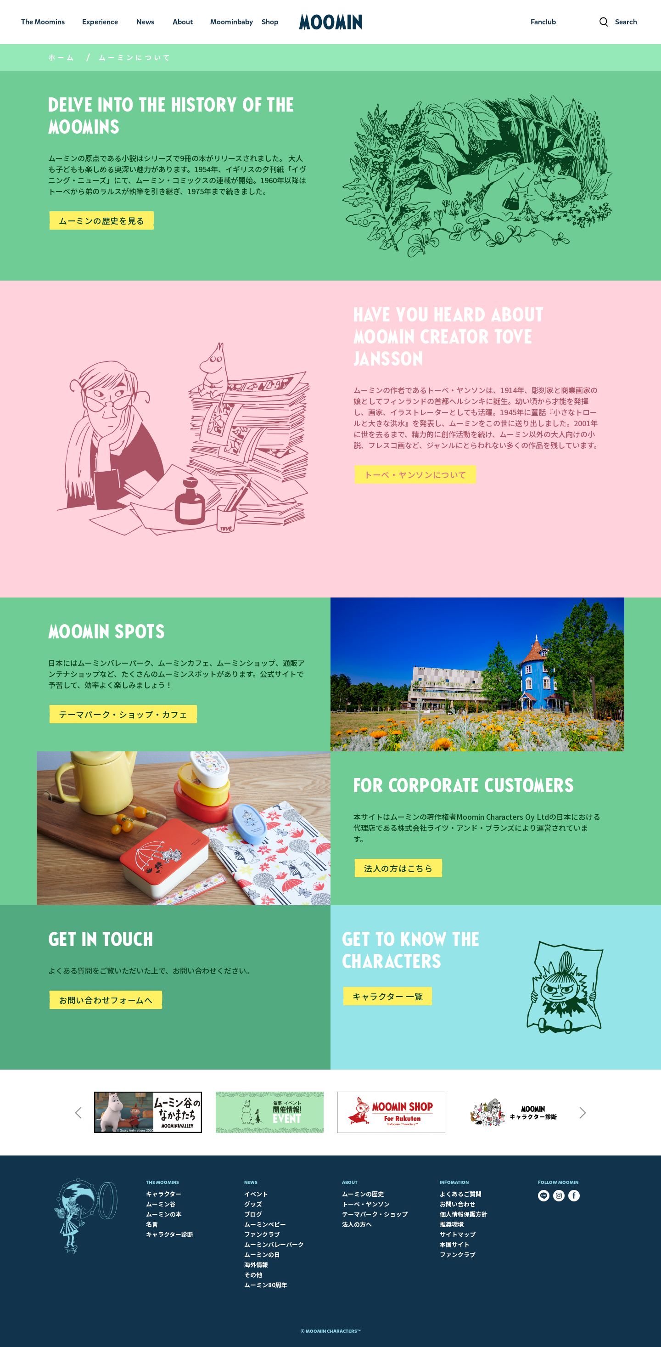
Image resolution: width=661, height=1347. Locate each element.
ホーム (62, 57)
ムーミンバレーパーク (274, 1244)
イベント (256, 1194)
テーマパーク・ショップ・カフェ (123, 714)
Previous (78, 1112)
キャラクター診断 (169, 1234)
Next (582, 1112)
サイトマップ (458, 1234)
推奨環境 (452, 1224)
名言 (152, 1224)
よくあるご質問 (461, 1194)
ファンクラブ (262, 1234)
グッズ (253, 1204)
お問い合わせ (458, 1204)
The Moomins (162, 1182)
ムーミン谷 (161, 1204)
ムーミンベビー (265, 1224)
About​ (350, 1182)
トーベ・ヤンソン (366, 1204)
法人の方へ (357, 1224)
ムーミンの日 (262, 1254)
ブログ (253, 1214)
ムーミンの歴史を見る (102, 220)
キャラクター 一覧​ (388, 996)
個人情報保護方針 (463, 1214)
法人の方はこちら (398, 868)
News (251, 1182)
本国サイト (455, 1244)
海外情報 (256, 1264)
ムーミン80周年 (265, 1285)
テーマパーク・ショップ (375, 1214)
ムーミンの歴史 (363, 1194)
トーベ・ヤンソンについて (415, 474)
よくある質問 (70, 970)
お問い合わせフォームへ (106, 1000)
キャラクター (163, 1194)
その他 (253, 1275)
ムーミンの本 (164, 1214)
